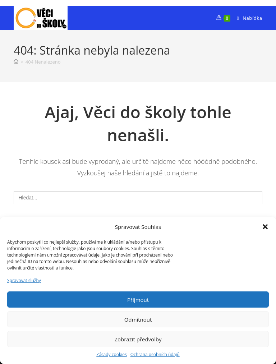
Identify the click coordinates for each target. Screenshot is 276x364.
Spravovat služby (24, 280)
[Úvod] (16, 62)
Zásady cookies (111, 354)
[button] (265, 226)
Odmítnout (138, 319)
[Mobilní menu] (247, 18)
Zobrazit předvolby (137, 339)
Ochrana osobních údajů (155, 354)
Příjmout (138, 299)
